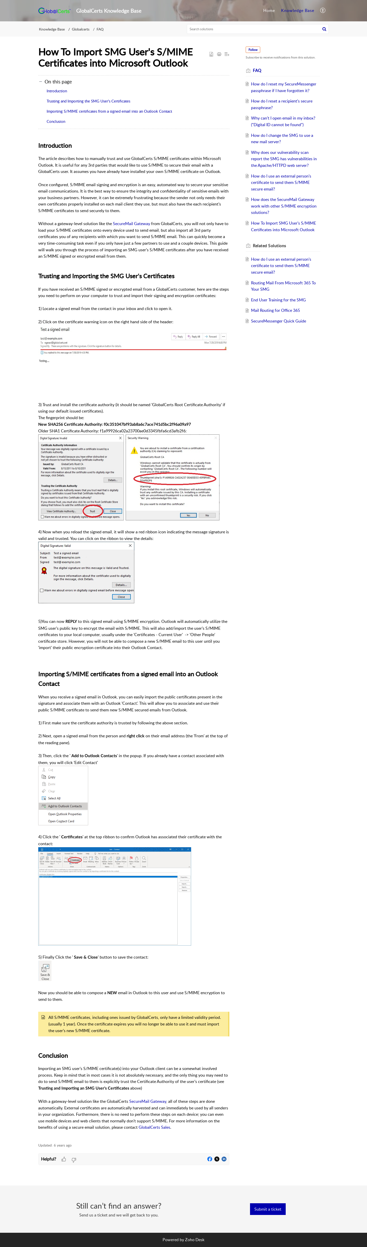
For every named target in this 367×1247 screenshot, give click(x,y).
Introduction (57, 90)
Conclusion (56, 121)
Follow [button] (252, 50)
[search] (258, 29)
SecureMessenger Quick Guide (278, 321)
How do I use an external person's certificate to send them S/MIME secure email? (281, 182)
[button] (323, 11)
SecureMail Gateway (131, 223)
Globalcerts (80, 29)
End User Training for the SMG (278, 300)
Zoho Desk (194, 1239)
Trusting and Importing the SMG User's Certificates (88, 101)
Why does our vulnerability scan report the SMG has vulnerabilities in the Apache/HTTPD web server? (284, 159)
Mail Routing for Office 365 (275, 310)
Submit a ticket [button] (267, 1209)
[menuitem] (269, 11)
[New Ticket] (268, 1209)
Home (269, 10)
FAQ (100, 29)
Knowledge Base (297, 10)
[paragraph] (133, 639)
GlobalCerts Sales (154, 1127)
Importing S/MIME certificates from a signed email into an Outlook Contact (109, 111)
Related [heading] (269, 245)
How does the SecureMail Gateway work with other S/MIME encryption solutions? (284, 206)
